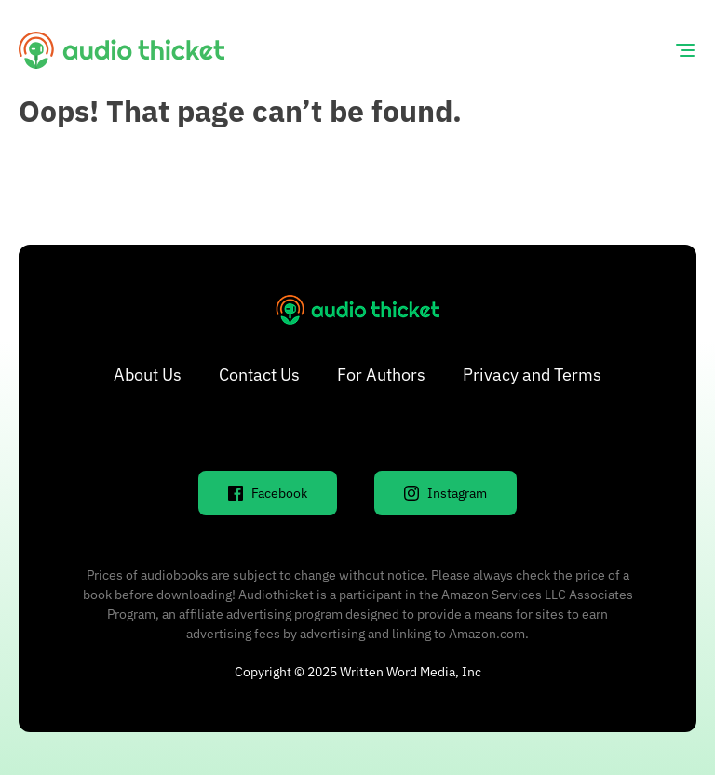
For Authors (381, 374)
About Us (148, 374)
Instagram (445, 493)
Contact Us (259, 374)
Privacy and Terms (532, 374)
